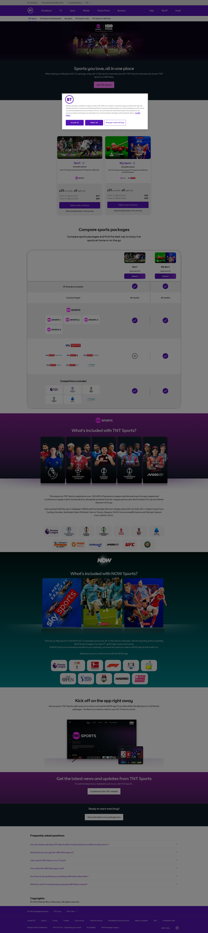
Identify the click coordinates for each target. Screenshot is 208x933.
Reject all (94, 122)
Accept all (75, 122)
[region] (105, 111)
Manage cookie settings (115, 122)
